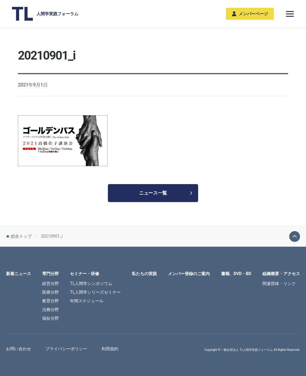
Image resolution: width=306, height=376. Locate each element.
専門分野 (50, 273)
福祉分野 (50, 318)
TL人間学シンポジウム (91, 283)
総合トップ (19, 236)
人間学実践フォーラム (45, 14)
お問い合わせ (18, 348)
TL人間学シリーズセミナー (95, 292)
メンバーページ (250, 13)
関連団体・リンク (279, 283)
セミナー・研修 (84, 273)
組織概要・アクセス (281, 273)
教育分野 (50, 300)
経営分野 (50, 283)
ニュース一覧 (165, 193)
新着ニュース (18, 273)
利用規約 (110, 348)
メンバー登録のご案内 (189, 273)
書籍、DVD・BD (236, 273)
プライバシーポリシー (66, 348)
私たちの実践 (144, 273)
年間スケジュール (86, 300)
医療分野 (50, 292)
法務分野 (50, 309)
